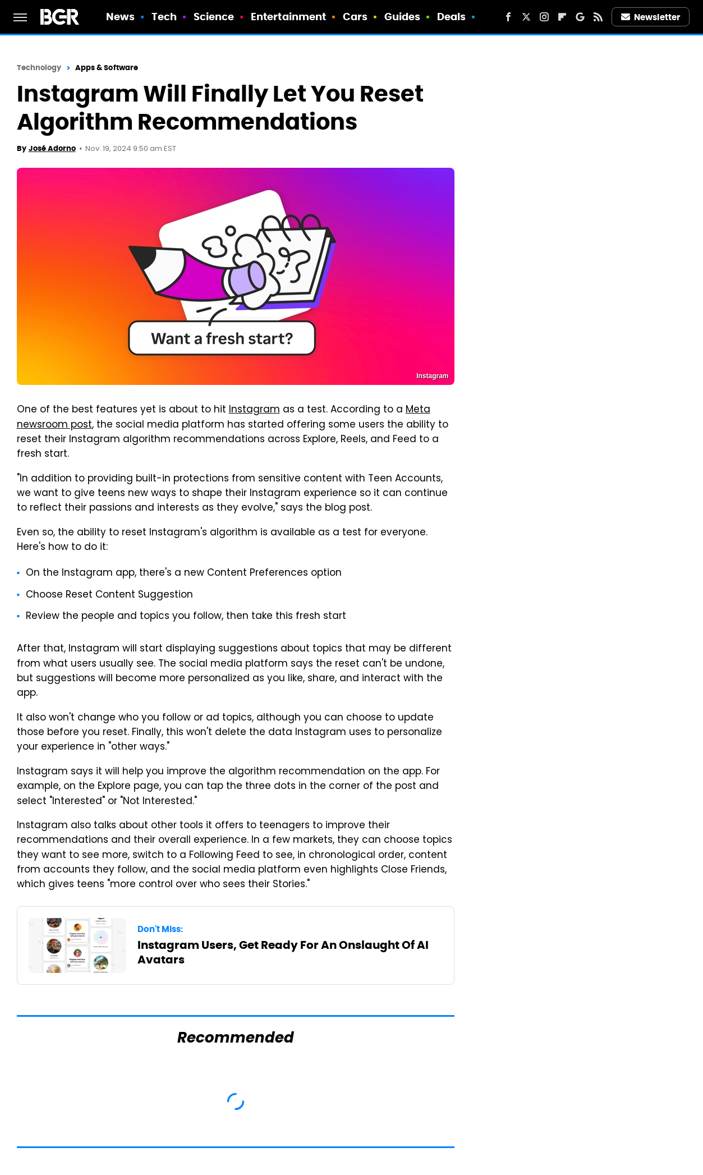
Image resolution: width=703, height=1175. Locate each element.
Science (214, 16)
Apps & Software (107, 67)
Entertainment (288, 16)
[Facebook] (508, 16)
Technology (39, 67)
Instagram (254, 410)
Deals (451, 16)
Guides (402, 16)
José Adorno (52, 148)
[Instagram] (544, 16)
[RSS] (598, 16)
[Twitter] (526, 16)
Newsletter (651, 17)
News (120, 16)
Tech (164, 16)
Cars (355, 16)
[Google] (580, 16)
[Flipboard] (562, 16)
